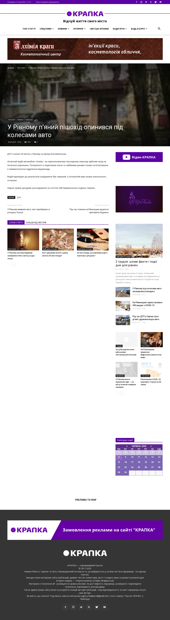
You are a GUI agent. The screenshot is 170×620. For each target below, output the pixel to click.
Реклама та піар (85, 499)
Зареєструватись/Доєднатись (47, 2)
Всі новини (125, 411)
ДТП (19, 197)
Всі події (139, 485)
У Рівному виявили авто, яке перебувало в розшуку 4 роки (28, 211)
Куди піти (120, 28)
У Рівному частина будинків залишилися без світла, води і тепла (21, 256)
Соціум (119, 346)
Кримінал (29, 120)
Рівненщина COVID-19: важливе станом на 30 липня (151, 382)
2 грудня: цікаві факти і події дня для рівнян (136, 263)
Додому (10, 68)
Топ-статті (29, 28)
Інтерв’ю (79, 28)
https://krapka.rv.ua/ (104, 580)
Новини (63, 28)
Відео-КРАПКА (139, 157)
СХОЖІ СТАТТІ (16, 222)
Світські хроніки (99, 28)
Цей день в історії (50, 249)
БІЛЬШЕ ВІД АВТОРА (36, 222)
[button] (159, 28)
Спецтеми (47, 28)
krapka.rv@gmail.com (99, 596)
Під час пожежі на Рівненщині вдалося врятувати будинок (89, 211)
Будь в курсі (139, 28)
